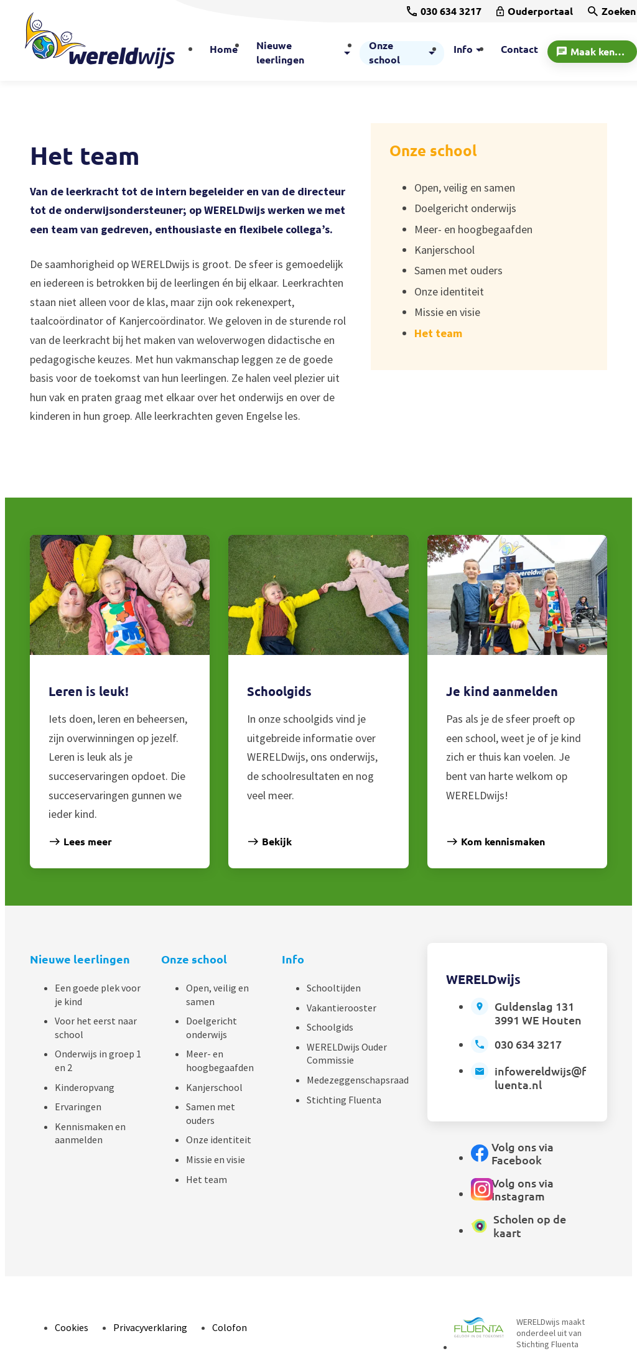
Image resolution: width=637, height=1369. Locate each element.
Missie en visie (215, 1159)
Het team (206, 1179)
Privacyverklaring (150, 1327)
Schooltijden (334, 988)
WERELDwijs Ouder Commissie (347, 1054)
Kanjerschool (214, 1087)
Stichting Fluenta (344, 1099)
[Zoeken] (612, 11)
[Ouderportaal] (534, 11)
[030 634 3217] (444, 11)
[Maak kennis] (592, 51)
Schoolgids (330, 1027)
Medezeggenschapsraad (358, 1080)
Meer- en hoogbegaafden (220, 1060)
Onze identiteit (218, 1139)
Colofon (229, 1327)
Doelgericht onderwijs (211, 1027)
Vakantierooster (341, 1007)
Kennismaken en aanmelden (90, 1133)
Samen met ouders (210, 1113)
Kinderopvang (84, 1087)
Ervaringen (78, 1106)
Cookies (71, 1327)
